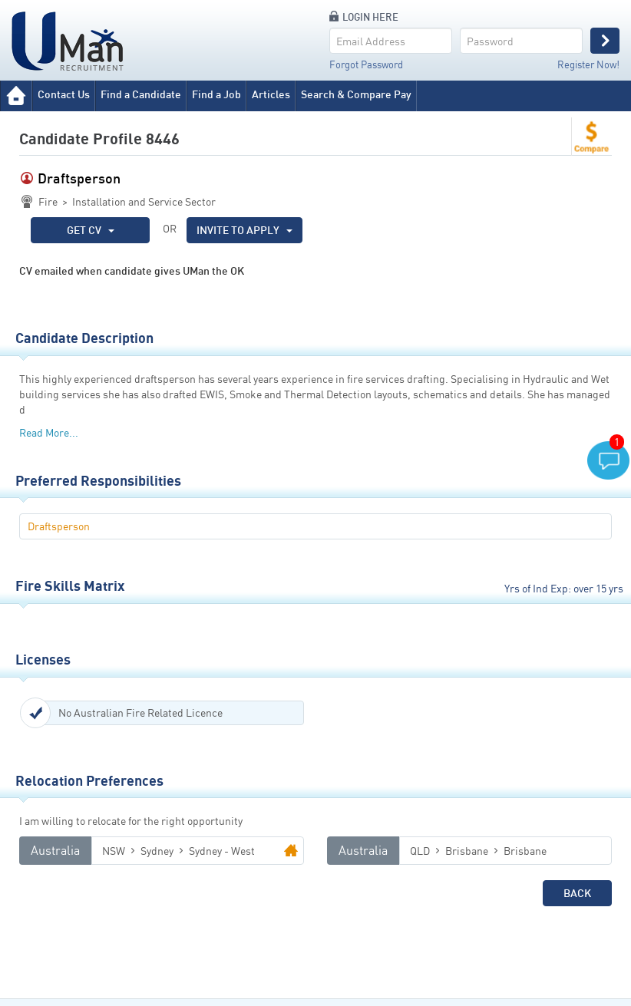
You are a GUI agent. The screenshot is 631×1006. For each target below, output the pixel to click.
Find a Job (216, 94)
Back (577, 892)
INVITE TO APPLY (244, 229)
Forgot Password (366, 64)
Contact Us (64, 94)
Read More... (48, 432)
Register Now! (588, 64)
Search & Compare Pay (356, 94)
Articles (271, 94)
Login (604, 41)
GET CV (90, 229)
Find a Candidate (141, 94)
